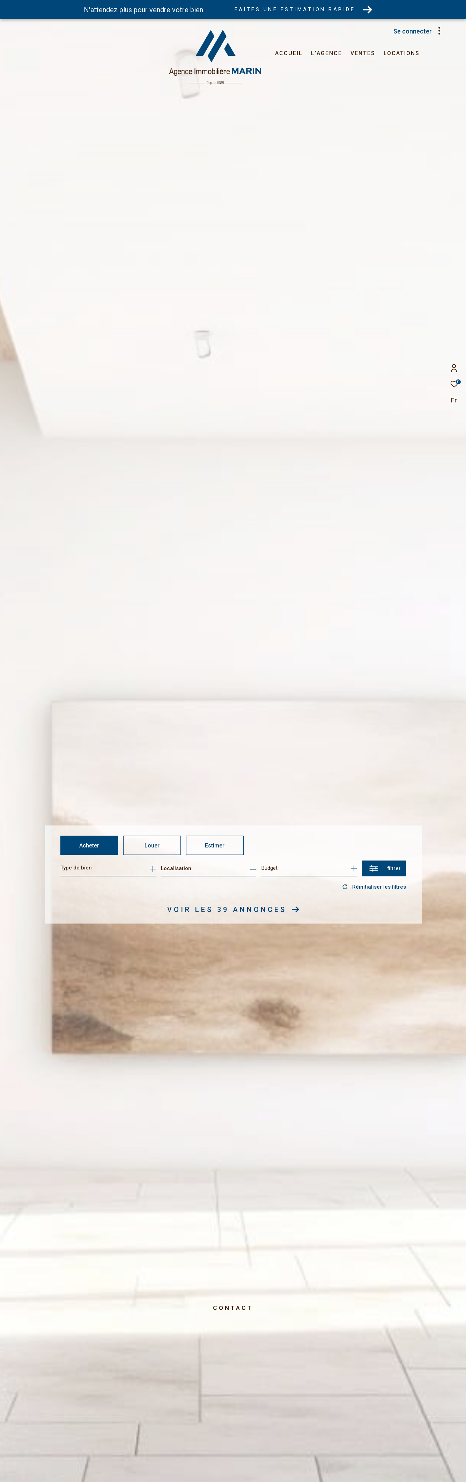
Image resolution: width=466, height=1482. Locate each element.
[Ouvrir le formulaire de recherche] (384, 868)
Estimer (214, 845)
